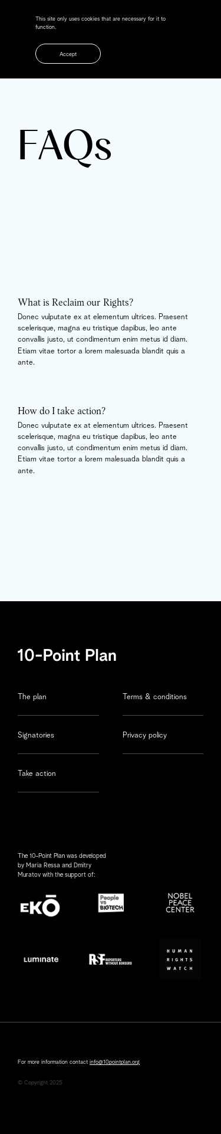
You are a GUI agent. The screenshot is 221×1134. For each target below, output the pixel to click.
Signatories (36, 735)
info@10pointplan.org (115, 1062)
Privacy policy (145, 735)
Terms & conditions (155, 697)
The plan (32, 697)
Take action (37, 774)
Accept (68, 54)
